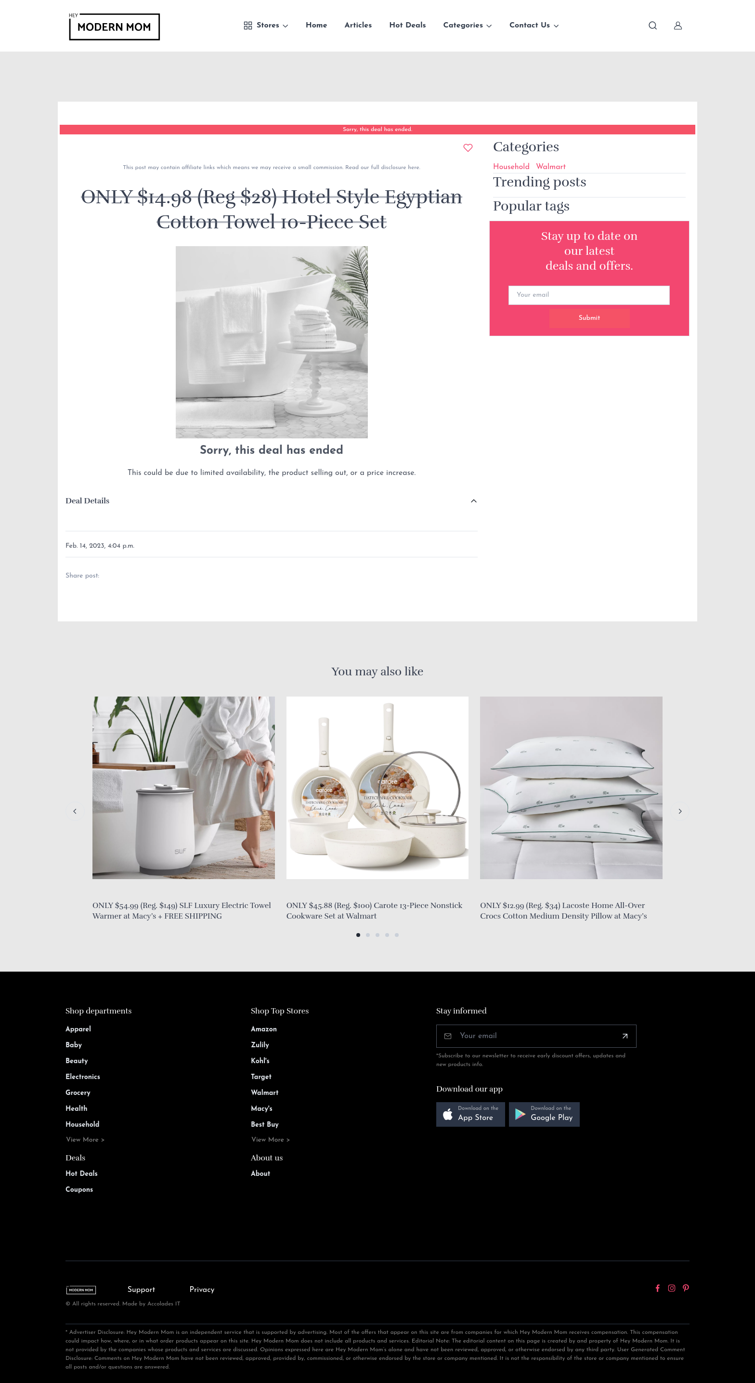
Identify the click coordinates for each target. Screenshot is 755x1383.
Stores (261, 25)
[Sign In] (678, 25)
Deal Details (87, 501)
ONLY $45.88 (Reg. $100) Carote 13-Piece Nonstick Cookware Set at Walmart (374, 911)
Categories (463, 25)
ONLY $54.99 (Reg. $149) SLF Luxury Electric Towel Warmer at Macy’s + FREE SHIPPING (181, 911)
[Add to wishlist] (468, 148)
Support (142, 1290)
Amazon (264, 1029)
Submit (589, 318)
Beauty (76, 1061)
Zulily (260, 1045)
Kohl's (260, 1061)
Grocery (78, 1093)
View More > (85, 1140)
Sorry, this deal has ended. (377, 129)
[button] (358, 935)
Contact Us (529, 25)
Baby (73, 1045)
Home (316, 25)
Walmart (551, 167)
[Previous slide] (75, 811)
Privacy (202, 1290)
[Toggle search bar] (652, 25)
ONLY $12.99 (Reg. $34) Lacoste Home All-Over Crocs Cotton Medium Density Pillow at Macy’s (563, 911)
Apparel (78, 1029)
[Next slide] (680, 811)
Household (511, 167)
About (260, 1174)
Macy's (262, 1109)
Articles (358, 25)
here (412, 168)
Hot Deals (407, 25)
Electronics (82, 1077)
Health (76, 1109)
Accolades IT (164, 1304)
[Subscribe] (625, 1036)
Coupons (79, 1190)
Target (261, 1077)
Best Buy (265, 1125)
